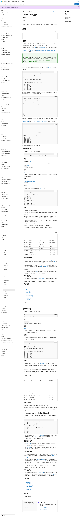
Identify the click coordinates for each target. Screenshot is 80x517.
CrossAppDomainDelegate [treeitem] (6, 80)
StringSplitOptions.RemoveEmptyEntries (41, 121)
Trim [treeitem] (4, 302)
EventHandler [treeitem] (4, 108)
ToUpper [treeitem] (5, 301)
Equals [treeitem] (5, 258)
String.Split (30, 415)
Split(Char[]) (25, 37)
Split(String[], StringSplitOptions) (29, 50)
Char (30, 161)
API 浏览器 (30, 11)
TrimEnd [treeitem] (5, 304)
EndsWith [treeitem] (5, 256)
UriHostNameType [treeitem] (5, 349)
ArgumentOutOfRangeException (29, 181)
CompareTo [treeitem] (5, 248)
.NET (26, 11)
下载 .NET (76, 4)
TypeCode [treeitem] (3, 321)
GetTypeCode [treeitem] (6, 265)
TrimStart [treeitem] (5, 306)
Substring (48, 60)
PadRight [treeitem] (5, 284)
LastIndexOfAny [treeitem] (6, 280)
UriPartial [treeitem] (3, 351)
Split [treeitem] (4, 289)
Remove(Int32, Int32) (29, 295)
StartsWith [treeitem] (5, 291)
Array (27, 288)
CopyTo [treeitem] (5, 254)
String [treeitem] (4, 233)
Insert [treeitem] (4, 271)
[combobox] (8, 12)
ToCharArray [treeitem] (6, 295)
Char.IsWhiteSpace (33, 217)
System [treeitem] (3, 16)
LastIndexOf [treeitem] (5, 278)
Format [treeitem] (5, 259)
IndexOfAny (26, 262)
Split (23, 43)
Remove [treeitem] (5, 286)
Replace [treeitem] (5, 287)
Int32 (28, 165)
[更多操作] (57, 11)
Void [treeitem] (2, 357)
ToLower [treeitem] (5, 297)
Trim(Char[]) (52, 279)
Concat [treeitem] (5, 250)
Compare (34, 262)
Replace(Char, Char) (29, 296)
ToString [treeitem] (5, 299)
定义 (66, 13)
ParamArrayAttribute (40, 435)
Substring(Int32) (28, 298)
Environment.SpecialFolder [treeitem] (6, 104)
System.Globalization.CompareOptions (44, 448)
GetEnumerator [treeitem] (6, 261)
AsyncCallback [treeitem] (4, 46)
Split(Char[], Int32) (26, 35)
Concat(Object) (28, 291)
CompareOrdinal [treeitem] (6, 246)
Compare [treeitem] (5, 244)
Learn (23, 11)
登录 (78, 1)
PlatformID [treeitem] (3, 203)
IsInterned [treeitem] (5, 274)
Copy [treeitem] (4, 252)
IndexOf (54, 261)
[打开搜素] (76, 1)
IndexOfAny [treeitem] (5, 269)
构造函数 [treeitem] (4, 235)
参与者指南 (28, 507)
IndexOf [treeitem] (5, 267)
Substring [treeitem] (5, 293)
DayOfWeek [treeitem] (4, 84)
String (25, 172)
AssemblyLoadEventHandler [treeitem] (6, 44)
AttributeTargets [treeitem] (4, 50)
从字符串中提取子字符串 (32, 61)
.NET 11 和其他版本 (28, 304)
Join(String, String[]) (29, 293)
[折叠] (15, 10)
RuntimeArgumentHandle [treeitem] (6, 215)
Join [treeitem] (4, 276)
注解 (66, 15)
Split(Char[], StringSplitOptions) (28, 48)
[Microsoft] (2, 1)
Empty (40, 221)
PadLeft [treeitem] (5, 282)
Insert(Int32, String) (29, 292)
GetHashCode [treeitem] (6, 263)
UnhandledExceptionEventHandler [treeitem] (7, 342)
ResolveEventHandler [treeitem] (5, 213)
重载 (66, 14)
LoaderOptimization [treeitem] (5, 157)
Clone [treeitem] (4, 243)
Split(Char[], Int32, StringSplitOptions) (42, 50)
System (27, 20)
